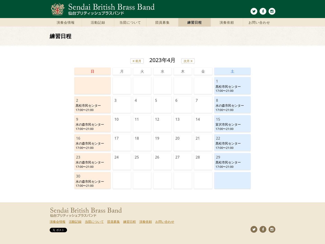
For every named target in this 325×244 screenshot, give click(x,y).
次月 (187, 61)
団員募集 (162, 22)
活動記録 (98, 22)
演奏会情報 (66, 22)
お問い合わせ (259, 22)
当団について (130, 22)
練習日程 (194, 22)
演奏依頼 (227, 22)
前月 (138, 61)
